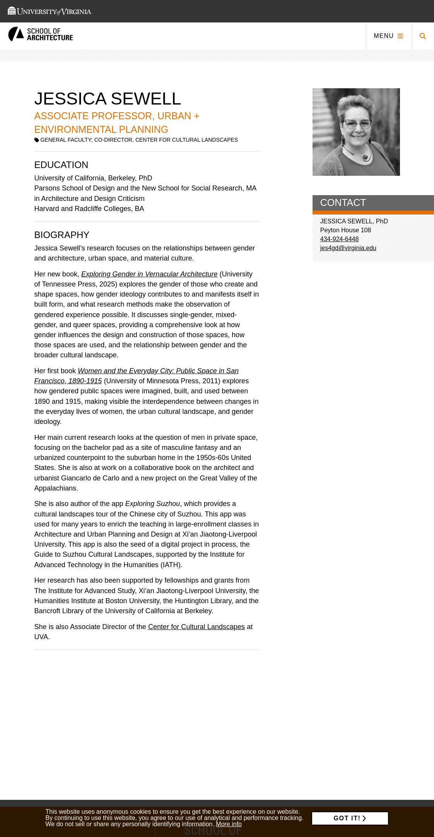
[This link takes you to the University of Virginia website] (49, 11)
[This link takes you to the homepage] (40, 36)
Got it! (347, 818)
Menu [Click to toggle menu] (384, 36)
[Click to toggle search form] (423, 36)
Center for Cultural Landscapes (196, 627)
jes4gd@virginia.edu (348, 248)
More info (229, 824)
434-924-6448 (339, 239)
